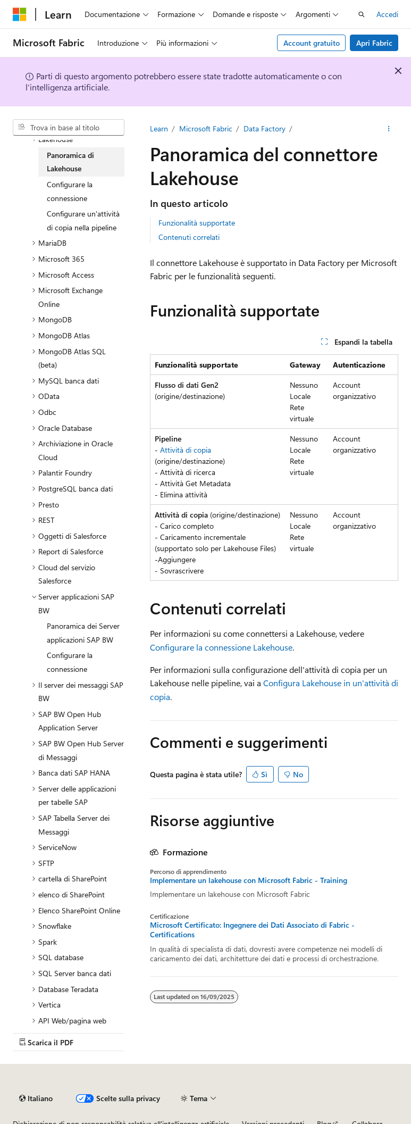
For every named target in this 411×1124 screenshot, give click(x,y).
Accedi (387, 14)
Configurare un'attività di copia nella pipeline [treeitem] (83, 220)
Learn (159, 128)
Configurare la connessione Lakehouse (221, 647)
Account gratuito (311, 43)
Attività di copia (185, 450)
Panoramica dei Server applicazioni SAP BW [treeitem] (83, 633)
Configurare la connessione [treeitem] (70, 191)
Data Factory (265, 128)
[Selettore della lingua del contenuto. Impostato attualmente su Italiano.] (36, 1098)
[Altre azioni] (389, 128)
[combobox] (68, 127)
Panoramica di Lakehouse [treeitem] (70, 162)
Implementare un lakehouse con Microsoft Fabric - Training (248, 880)
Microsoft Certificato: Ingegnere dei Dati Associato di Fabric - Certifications (252, 929)
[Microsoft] (20, 14)
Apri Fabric (374, 43)
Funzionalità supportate (196, 223)
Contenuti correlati (189, 237)
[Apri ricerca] (361, 14)
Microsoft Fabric (205, 128)
